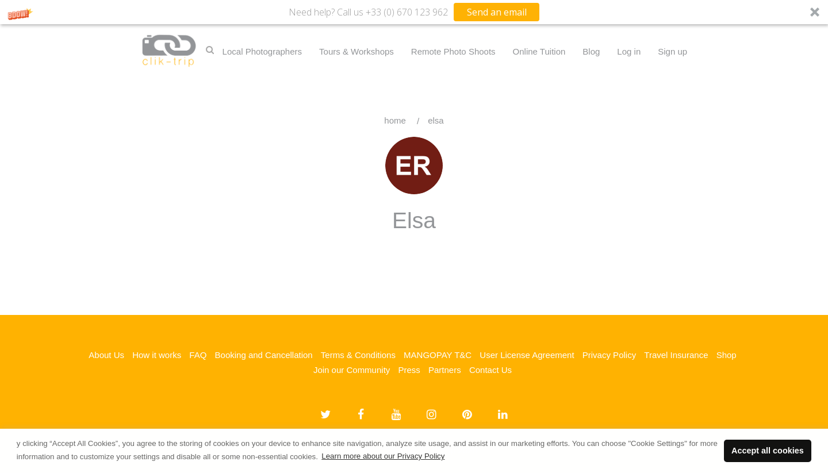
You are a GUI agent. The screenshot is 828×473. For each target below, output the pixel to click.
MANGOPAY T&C (437, 355)
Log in (629, 51)
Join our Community (351, 370)
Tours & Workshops (356, 51)
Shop (726, 355)
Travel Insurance (676, 355)
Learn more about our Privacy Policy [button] (382, 456)
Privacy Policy (609, 355)
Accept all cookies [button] (767, 450)
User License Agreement (527, 355)
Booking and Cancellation (264, 355)
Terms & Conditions (358, 355)
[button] (414, 12)
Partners (444, 370)
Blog (591, 51)
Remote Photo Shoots (453, 51)
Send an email (497, 12)
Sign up (672, 51)
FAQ (197, 355)
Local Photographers (262, 51)
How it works (156, 355)
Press (409, 370)
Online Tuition (539, 51)
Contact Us (490, 370)
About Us (106, 355)
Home (395, 120)
